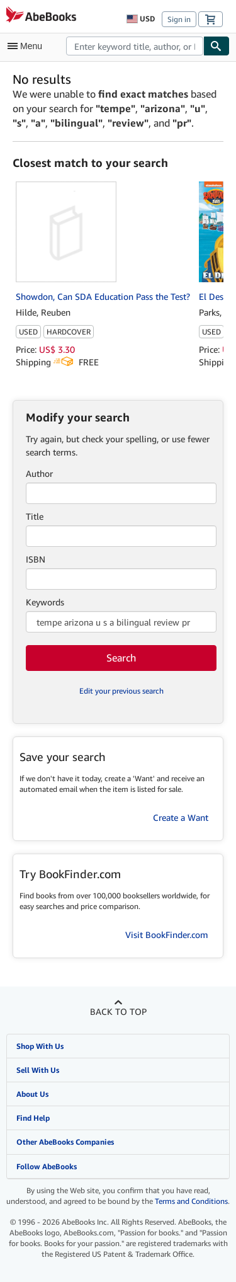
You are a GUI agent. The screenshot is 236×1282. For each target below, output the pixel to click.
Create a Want (180, 817)
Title (34, 516)
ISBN (35, 559)
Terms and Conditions (191, 1201)
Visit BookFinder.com (166, 934)
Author (39, 473)
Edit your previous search (121, 690)
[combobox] (134, 46)
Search (121, 657)
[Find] (216, 46)
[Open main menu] (27, 46)
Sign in (179, 19)
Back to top (118, 1011)
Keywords (45, 602)
